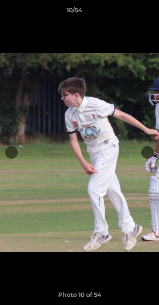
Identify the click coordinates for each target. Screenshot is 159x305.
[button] (128, 12)
